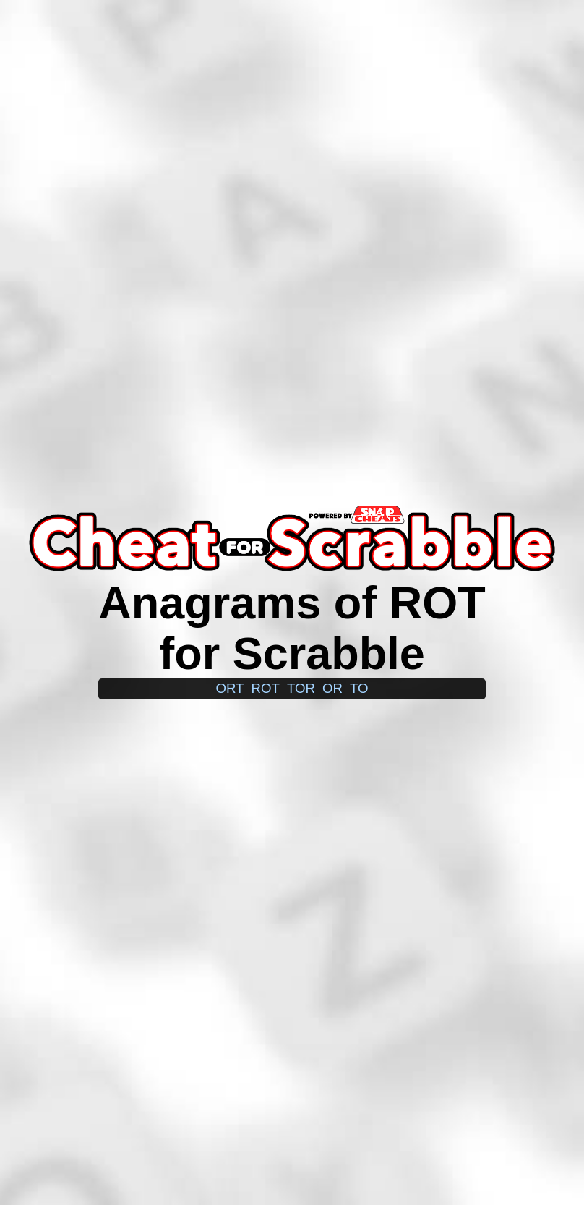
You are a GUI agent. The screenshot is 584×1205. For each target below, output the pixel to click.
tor (301, 688)
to (359, 688)
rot (266, 688)
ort (229, 688)
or (332, 688)
